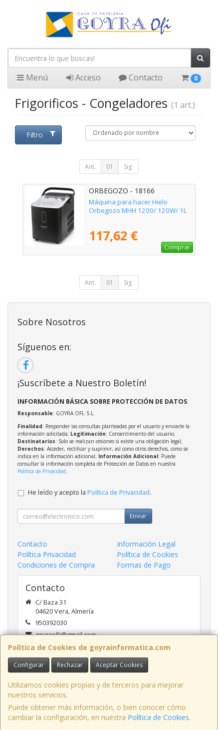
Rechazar (70, 665)
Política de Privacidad (41, 471)
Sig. (128, 166)
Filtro (40, 134)
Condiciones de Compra (56, 565)
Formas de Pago (144, 565)
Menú (32, 77)
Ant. (90, 166)
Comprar (177, 247)
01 (109, 166)
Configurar (28, 665)
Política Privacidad (46, 554)
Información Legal (146, 544)
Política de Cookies (158, 717)
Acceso (83, 77)
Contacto (141, 77)
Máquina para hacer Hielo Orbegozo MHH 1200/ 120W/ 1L (138, 206)
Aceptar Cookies (119, 665)
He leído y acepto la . (89, 492)
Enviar (138, 516)
